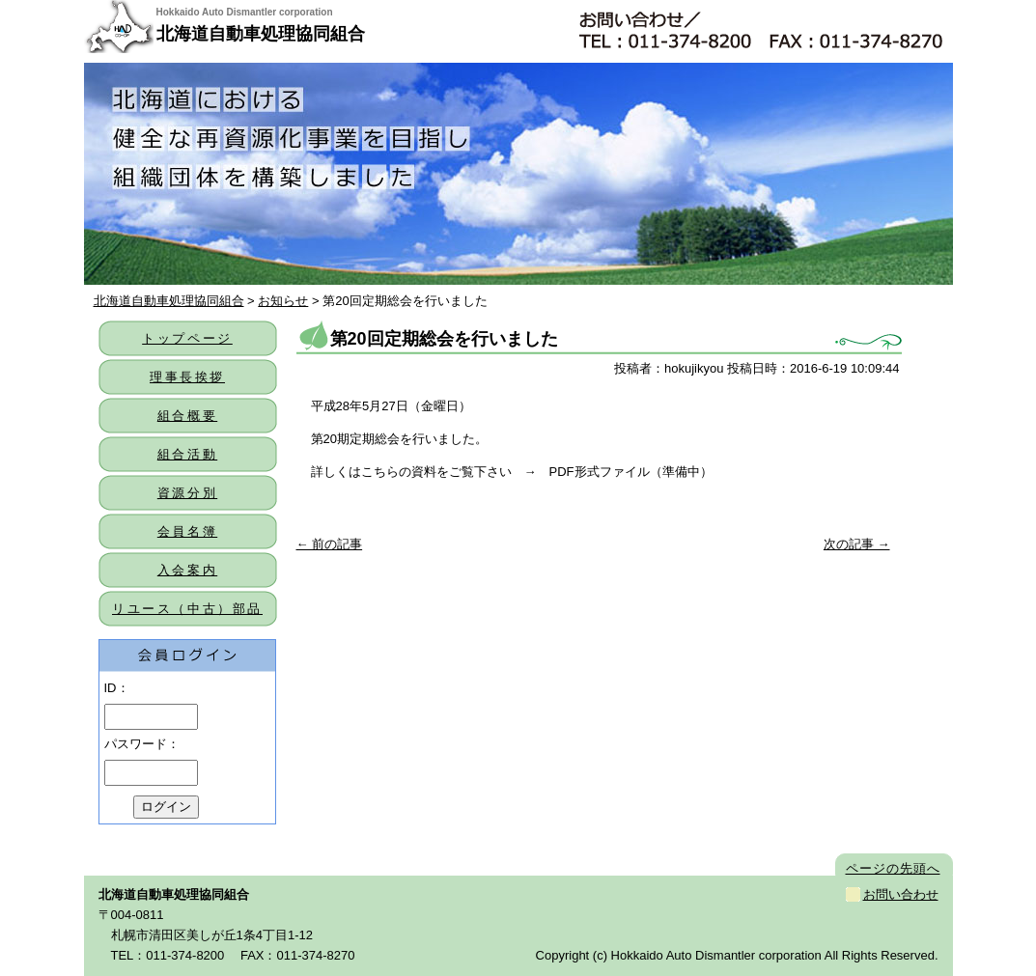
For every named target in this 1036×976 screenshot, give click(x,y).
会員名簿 (187, 531)
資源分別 (187, 493)
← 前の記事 (329, 544)
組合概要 (187, 415)
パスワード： (142, 744)
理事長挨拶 (187, 377)
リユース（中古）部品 (187, 608)
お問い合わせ (900, 894)
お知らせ (283, 300)
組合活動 (187, 454)
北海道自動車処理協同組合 (260, 33)
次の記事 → (857, 544)
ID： (116, 688)
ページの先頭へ (893, 868)
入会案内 (187, 570)
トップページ (187, 338)
